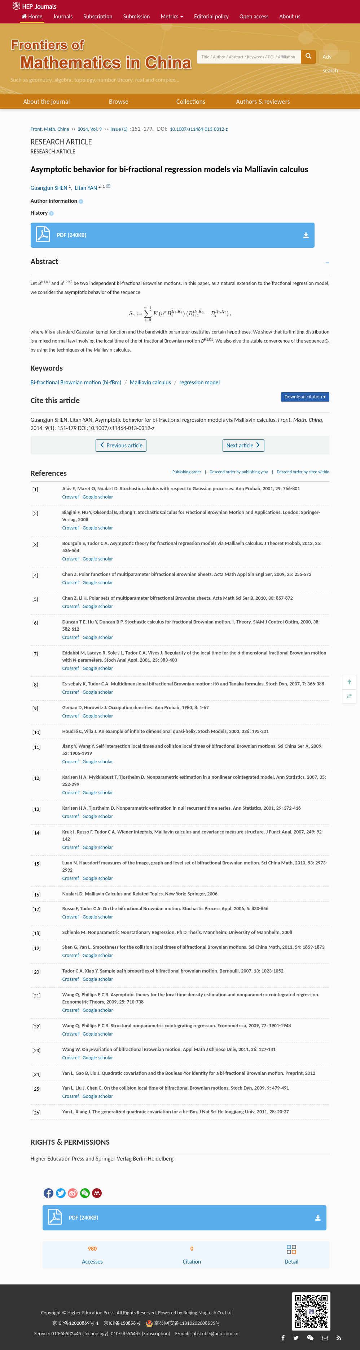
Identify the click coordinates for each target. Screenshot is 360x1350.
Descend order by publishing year (239, 471)
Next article (243, 445)
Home (32, 16)
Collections (190, 102)
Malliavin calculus (150, 382)
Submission (136, 16)
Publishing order (186, 471)
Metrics (172, 16)
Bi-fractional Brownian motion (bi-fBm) (76, 382)
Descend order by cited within (303, 471)
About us (290, 16)
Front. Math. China (50, 129)
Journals (63, 16)
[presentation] (180, 313)
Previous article (121, 445)
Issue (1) (119, 129)
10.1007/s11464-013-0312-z (199, 129)
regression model (199, 382)
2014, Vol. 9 (90, 129)
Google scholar (98, 497)
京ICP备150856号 (122, 1323)
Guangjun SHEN (50, 187)
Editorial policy (211, 16)
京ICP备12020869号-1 (75, 1323)
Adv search (330, 58)
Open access (254, 16)
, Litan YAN (84, 187)
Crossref (70, 497)
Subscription (97, 16)
